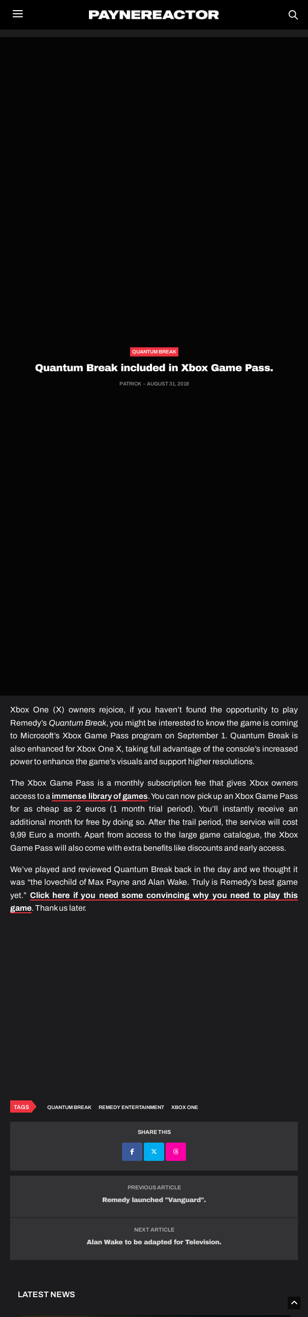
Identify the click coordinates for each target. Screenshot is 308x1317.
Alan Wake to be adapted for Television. (154, 1242)
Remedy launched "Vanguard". (154, 1200)
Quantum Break (154, 351)
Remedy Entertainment (131, 1107)
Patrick (130, 383)
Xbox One (184, 1107)
